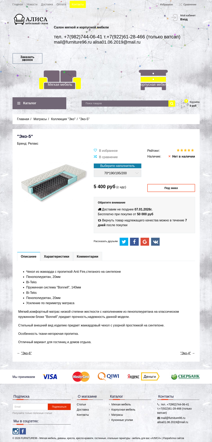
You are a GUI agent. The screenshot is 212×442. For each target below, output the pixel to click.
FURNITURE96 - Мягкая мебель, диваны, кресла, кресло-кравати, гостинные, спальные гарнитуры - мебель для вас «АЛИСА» (91, 438)
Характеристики (56, 256)
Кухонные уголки (122, 420)
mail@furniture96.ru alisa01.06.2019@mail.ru (97, 42)
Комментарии (87, 256)
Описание (28, 256)
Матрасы (117, 414)
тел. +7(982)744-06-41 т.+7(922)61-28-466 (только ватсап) (117, 36)
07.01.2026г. (143, 209)
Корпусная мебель (154, 85)
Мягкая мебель (60, 85)
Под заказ (171, 188)
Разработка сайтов (173, 438)
